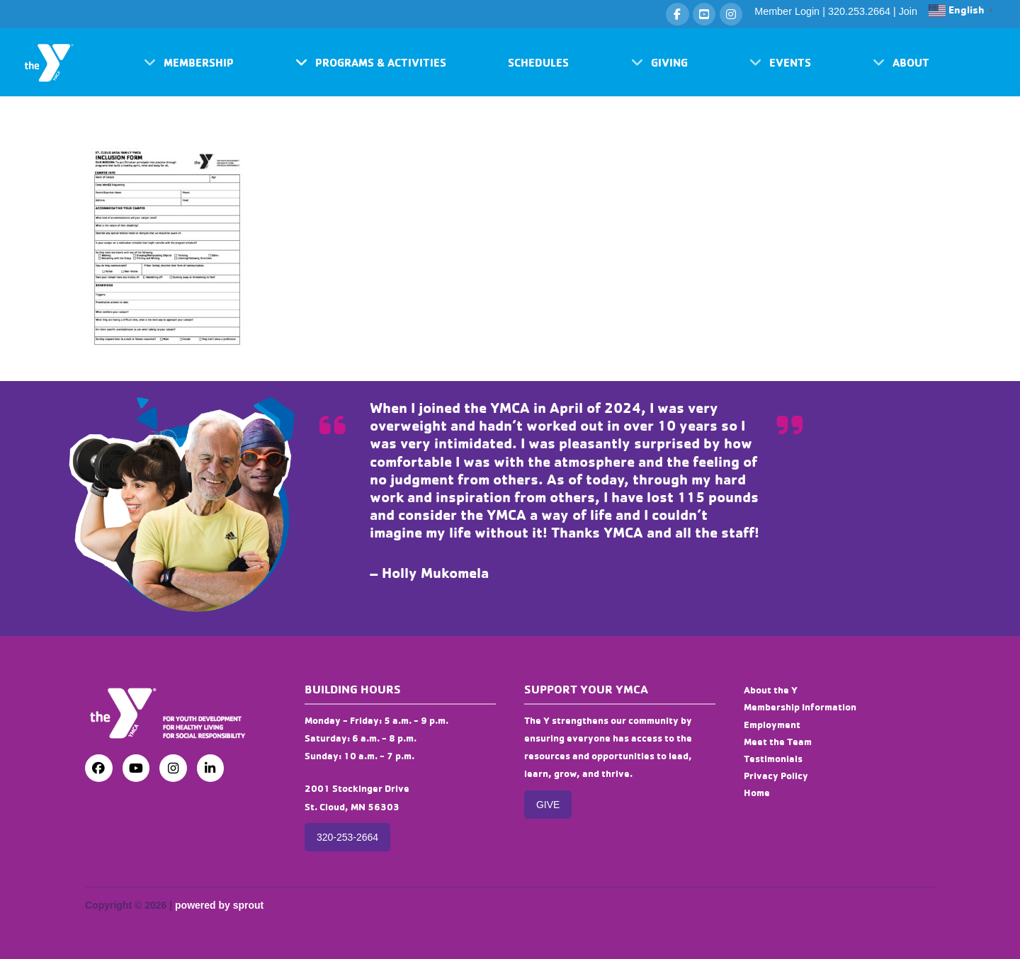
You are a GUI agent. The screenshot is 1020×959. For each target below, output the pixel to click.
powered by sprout (219, 905)
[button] (188, 62)
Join (908, 11)
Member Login (787, 11)
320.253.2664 (859, 11)
